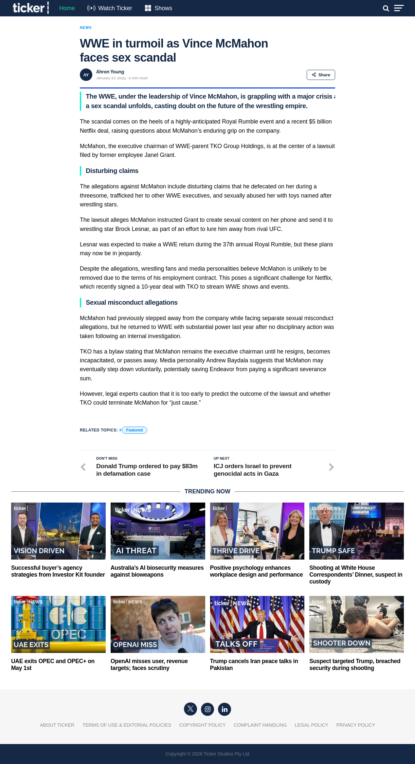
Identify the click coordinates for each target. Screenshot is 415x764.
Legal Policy (312, 725)
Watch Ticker (115, 8)
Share (321, 74)
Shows (163, 8)
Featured (134, 430)
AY (86, 74)
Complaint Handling (260, 725)
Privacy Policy (355, 725)
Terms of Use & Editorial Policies (126, 725)
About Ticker (57, 725)
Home (67, 8)
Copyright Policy (202, 725)
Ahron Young (110, 71)
